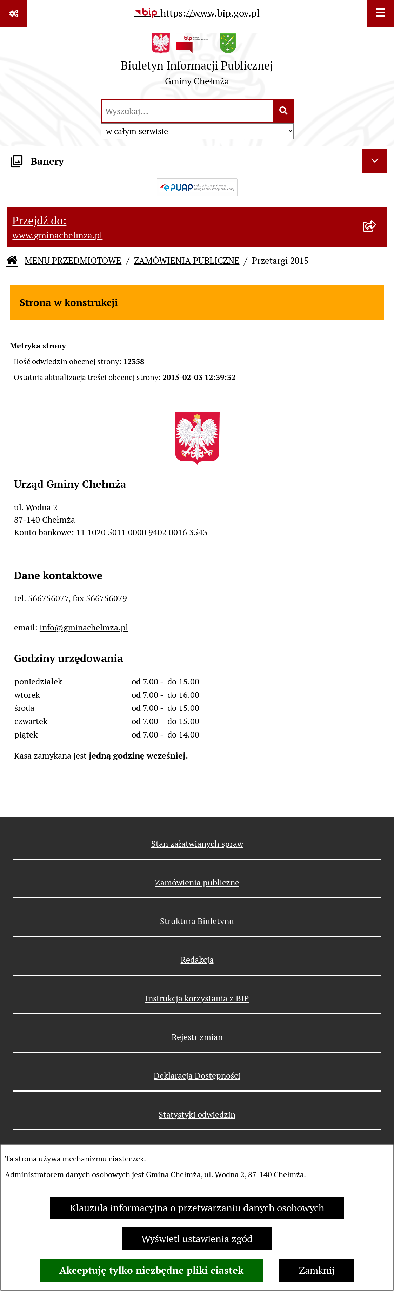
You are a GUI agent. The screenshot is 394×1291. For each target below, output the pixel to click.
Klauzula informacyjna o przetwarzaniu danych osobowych (197, 1207)
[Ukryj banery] (374, 161)
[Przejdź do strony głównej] (197, 62)
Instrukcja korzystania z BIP (197, 998)
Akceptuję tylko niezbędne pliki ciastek (151, 1270)
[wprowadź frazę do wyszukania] (187, 111)
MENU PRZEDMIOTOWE (73, 260)
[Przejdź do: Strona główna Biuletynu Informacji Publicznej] (12, 261)
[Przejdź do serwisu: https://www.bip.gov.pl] (197, 13)
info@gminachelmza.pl (84, 627)
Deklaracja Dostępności (197, 1075)
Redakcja (197, 959)
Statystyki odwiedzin (197, 1114)
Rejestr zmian (197, 1036)
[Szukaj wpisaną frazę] (284, 111)
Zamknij (317, 1270)
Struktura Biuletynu (197, 921)
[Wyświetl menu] (380, 13)
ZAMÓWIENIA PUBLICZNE (187, 260)
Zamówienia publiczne (197, 882)
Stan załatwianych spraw (197, 843)
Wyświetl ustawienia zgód (197, 1238)
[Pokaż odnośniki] (13, 13)
